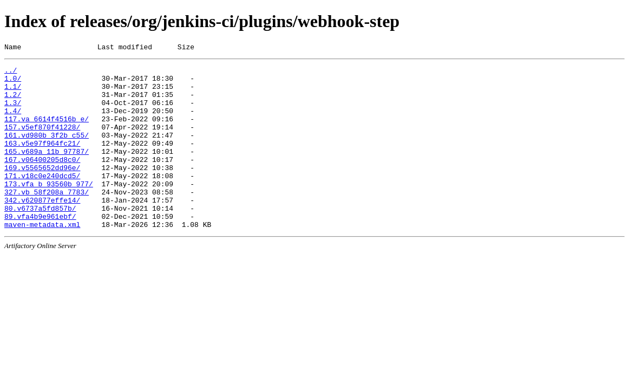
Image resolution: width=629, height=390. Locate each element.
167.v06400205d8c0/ (42, 180)
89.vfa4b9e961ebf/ (40, 248)
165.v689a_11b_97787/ (46, 171)
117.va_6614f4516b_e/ (46, 131)
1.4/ (12, 122)
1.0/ (12, 83)
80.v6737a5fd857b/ (40, 239)
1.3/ (12, 112)
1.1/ (12, 93)
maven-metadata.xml (42, 258)
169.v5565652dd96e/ (42, 190)
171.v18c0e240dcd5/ (42, 200)
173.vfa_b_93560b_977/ (48, 209)
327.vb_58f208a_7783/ (46, 219)
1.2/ (12, 102)
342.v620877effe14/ (42, 229)
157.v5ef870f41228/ (42, 141)
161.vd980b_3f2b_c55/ (46, 151)
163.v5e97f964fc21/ (42, 161)
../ (10, 73)
